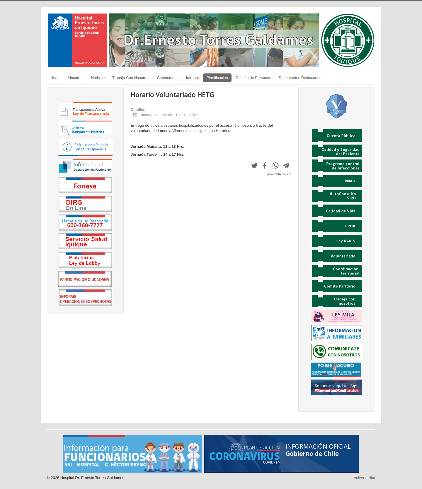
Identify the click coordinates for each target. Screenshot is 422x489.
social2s (287, 174)
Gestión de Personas (253, 78)
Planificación (217, 78)
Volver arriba (364, 478)
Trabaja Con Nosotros (130, 78)
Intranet (192, 78)
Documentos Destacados (300, 78)
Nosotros (76, 78)
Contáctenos (167, 78)
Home (55, 78)
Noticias (98, 78)
